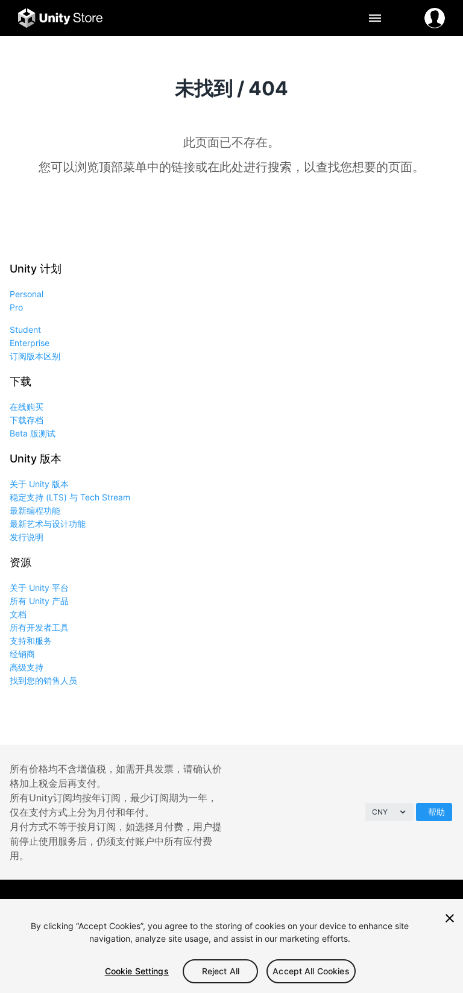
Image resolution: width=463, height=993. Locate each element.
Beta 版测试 (32, 433)
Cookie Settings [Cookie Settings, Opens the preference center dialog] (137, 971)
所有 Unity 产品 (39, 601)
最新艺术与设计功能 (48, 524)
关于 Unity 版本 (39, 484)
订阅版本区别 (35, 356)
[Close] (450, 918)
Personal (26, 294)
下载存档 (26, 420)
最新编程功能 (35, 510)
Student (25, 329)
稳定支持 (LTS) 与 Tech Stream (70, 497)
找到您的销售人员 (43, 680)
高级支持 (26, 667)
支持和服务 (31, 640)
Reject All (220, 971)
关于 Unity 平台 (39, 587)
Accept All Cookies (311, 971)
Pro (16, 307)
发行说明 (26, 537)
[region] (231, 946)
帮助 (436, 812)
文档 (18, 614)
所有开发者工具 (39, 627)
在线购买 (26, 407)
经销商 (22, 654)
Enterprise (29, 343)
